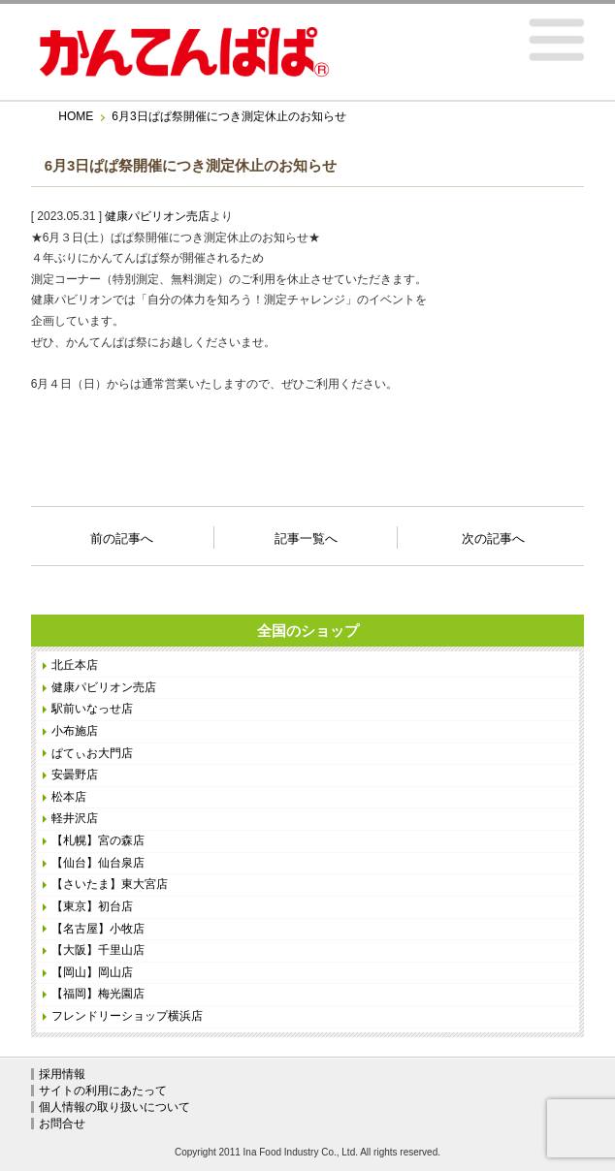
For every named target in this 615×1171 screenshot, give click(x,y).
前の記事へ (121, 533)
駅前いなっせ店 (92, 708)
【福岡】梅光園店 (98, 993)
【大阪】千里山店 (98, 950)
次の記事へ (493, 533)
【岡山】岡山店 (92, 972)
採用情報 (62, 1074)
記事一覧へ (306, 537)
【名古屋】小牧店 (98, 928)
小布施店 (74, 731)
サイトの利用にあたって (103, 1090)
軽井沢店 (74, 818)
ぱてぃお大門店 (92, 753)
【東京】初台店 (92, 906)
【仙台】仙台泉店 (98, 863)
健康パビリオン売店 (157, 216)
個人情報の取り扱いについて (114, 1107)
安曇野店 (74, 774)
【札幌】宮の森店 (98, 840)
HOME (75, 116)
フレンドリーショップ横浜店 (127, 1016)
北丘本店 (74, 665)
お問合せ (62, 1123)
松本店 (68, 797)
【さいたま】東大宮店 (109, 884)
